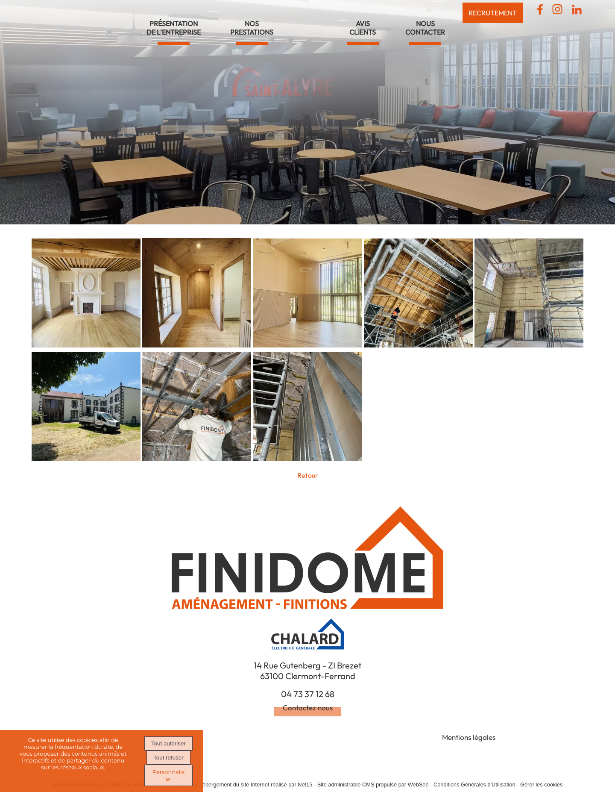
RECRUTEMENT (493, 13)
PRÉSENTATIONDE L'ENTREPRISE (173, 27)
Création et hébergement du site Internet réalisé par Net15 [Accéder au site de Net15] (242, 784)
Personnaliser (168, 775)
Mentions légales (468, 737)
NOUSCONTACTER (425, 27)
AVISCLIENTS (362, 27)
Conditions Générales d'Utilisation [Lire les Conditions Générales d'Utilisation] (474, 784)
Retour (307, 475)
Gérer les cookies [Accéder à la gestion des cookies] (541, 784)
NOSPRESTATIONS (251, 27)
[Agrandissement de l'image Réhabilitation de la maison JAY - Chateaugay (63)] (86, 345)
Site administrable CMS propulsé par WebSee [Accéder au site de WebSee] (373, 784)
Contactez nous (308, 707)
